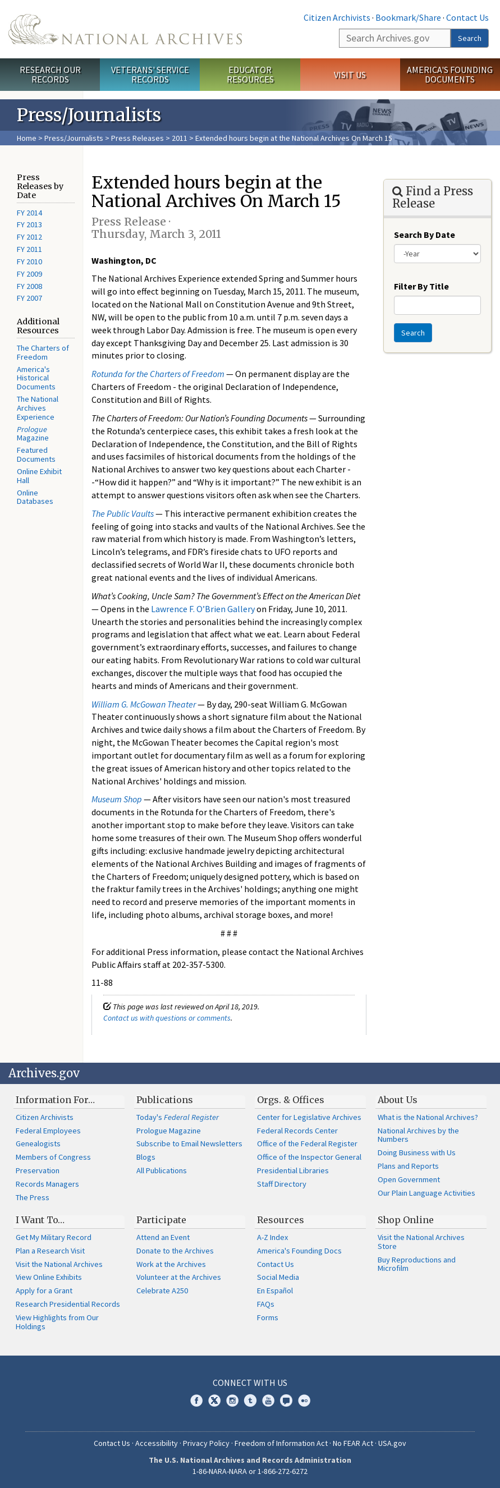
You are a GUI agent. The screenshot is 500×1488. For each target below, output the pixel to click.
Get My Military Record (53, 1237)
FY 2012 (29, 237)
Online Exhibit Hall (39, 475)
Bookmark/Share (408, 17)
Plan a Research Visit (50, 1251)
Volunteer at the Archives (178, 1277)
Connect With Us (250, 1382)
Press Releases (137, 138)
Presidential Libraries (293, 1170)
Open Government (409, 1179)
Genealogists (38, 1143)
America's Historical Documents (36, 378)
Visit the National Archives (59, 1264)
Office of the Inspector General (309, 1157)
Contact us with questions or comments (167, 1018)
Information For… (55, 1099)
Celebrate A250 (162, 1290)
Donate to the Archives (175, 1251)
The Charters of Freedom (43, 352)
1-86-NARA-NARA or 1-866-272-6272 (250, 1471)
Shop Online (406, 1219)
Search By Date (424, 234)
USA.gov (392, 1443)
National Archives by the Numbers (418, 1135)
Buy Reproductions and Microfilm (417, 1264)
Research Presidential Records (68, 1304)
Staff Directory (281, 1184)
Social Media (278, 1277)
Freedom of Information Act (281, 1443)
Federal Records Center (297, 1131)
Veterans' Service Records (150, 74)
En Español (275, 1290)
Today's (177, 1117)
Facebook (196, 1400)
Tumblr (250, 1400)
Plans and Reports (408, 1166)
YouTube (268, 1400)
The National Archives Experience (37, 408)
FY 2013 (29, 224)
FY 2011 (29, 249)
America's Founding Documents (450, 74)
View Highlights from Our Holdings (57, 1321)
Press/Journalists (73, 138)
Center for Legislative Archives (309, 1117)
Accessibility (156, 1443)
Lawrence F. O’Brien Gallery (203, 608)
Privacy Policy (206, 1443)
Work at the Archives (171, 1264)
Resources (280, 1219)
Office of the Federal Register (307, 1143)
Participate (161, 1219)
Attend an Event (163, 1237)
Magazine (33, 433)
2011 (179, 138)
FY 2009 (29, 274)
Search (469, 38)
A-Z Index (272, 1237)
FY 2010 (29, 261)
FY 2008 (29, 286)
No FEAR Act (353, 1443)
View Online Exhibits (49, 1277)
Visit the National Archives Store (421, 1241)
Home (26, 138)
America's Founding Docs (299, 1251)
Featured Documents (36, 454)
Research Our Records (50, 74)
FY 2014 (29, 213)
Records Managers (47, 1184)
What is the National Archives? (428, 1117)
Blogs (145, 1157)
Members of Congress (53, 1157)
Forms (267, 1317)
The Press (32, 1197)
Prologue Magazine (168, 1131)
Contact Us (467, 17)
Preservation (37, 1170)
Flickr (304, 1400)
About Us (398, 1099)
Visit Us (350, 74)
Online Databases (35, 497)
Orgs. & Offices (290, 1099)
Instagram (232, 1400)
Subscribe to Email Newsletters (189, 1143)
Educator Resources (250, 74)
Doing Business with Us (417, 1152)
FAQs (265, 1304)
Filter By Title (421, 286)
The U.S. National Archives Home (125, 29)
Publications (164, 1099)
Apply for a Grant (44, 1290)
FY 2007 (29, 298)
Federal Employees (48, 1131)
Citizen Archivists (337, 17)
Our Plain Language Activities (426, 1193)
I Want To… (40, 1219)
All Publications (161, 1170)
